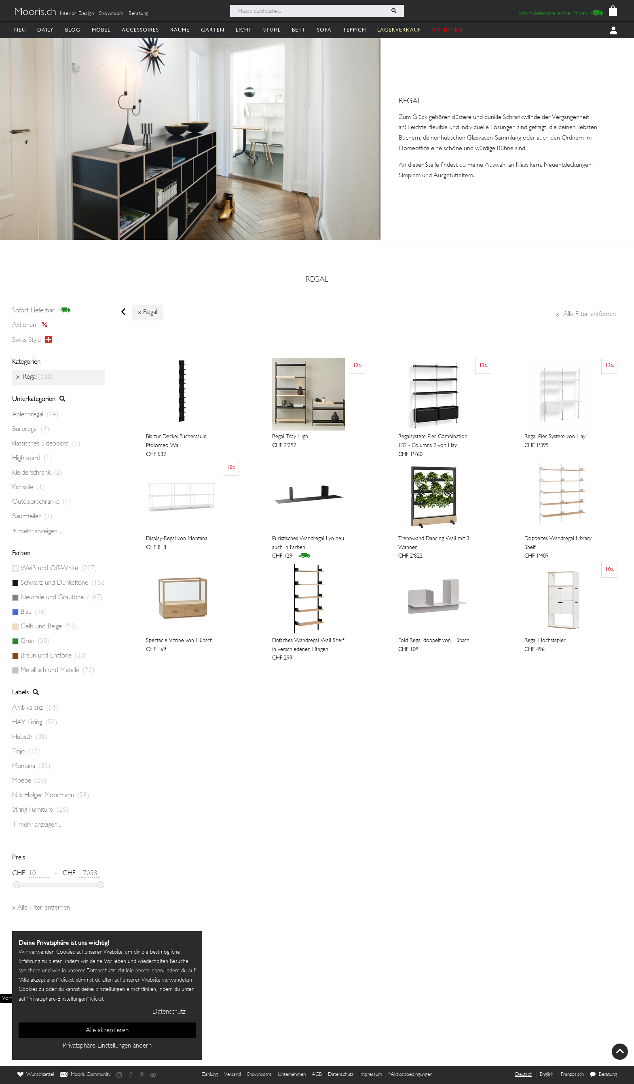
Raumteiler (32, 516)
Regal (317, 280)
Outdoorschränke (41, 502)
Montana (31, 766)
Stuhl (272, 30)
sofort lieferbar (41, 310)
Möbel (101, 30)
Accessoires (140, 30)
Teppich (354, 30)
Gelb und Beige (49, 627)
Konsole (28, 487)
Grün (35, 641)
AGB (317, 1074)
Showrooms (259, 1074)
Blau (34, 612)
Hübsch (30, 737)
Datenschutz (340, 1074)
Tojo (26, 752)
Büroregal (30, 429)
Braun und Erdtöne (54, 656)
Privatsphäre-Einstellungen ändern (107, 1046)
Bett (299, 30)
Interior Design (77, 13)
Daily (45, 30)
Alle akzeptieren (107, 1030)
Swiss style (32, 340)
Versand (232, 1074)
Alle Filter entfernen (586, 314)
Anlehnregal (35, 415)
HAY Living (34, 722)
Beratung (139, 13)
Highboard (32, 458)
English (546, 1074)
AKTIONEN (447, 30)
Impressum (370, 1074)
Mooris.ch (35, 12)
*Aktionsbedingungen (410, 1074)
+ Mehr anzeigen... (36, 531)
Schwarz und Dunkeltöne (63, 583)
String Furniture (40, 810)
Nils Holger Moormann (50, 795)
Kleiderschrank (37, 473)
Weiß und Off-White (59, 568)
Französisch (572, 1074)
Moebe (29, 781)
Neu (20, 30)
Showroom (111, 13)
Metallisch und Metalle (58, 670)
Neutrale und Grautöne (62, 597)
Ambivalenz (35, 708)
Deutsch (523, 1074)
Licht (244, 30)
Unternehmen (292, 1074)
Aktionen (32, 325)
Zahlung (210, 1074)
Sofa (324, 30)
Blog (72, 30)
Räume (180, 30)
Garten (212, 30)
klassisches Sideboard (46, 444)
